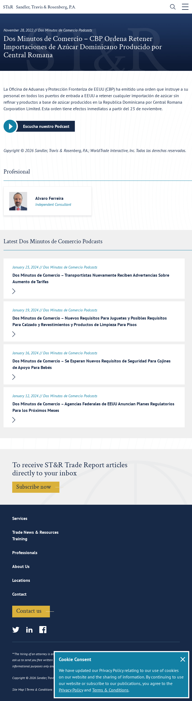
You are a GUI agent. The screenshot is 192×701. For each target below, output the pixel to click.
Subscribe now (33, 487)
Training (19, 538)
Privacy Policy (71, 690)
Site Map (18, 689)
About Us (21, 566)
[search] (171, 7)
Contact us (28, 611)
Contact (19, 594)
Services (19, 518)
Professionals (24, 552)
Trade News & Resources (35, 532)
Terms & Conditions (110, 690)
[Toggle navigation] (185, 7)
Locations (21, 580)
